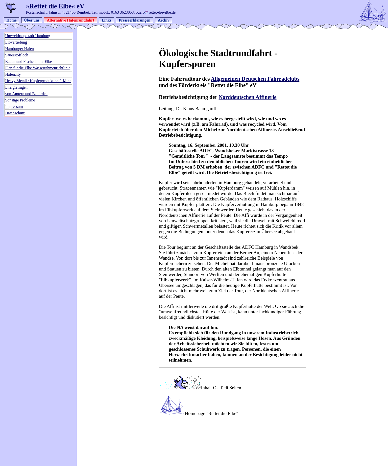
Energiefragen (16, 87)
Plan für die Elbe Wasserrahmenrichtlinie (37, 68)
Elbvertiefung (16, 42)
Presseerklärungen (134, 20)
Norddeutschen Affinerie (248, 97)
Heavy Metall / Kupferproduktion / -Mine (38, 81)
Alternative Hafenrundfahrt (70, 20)
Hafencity (13, 74)
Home (11, 20)
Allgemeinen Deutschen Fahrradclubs (255, 79)
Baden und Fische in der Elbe (28, 61)
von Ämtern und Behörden (26, 94)
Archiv (164, 20)
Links (106, 20)
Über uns (31, 20)
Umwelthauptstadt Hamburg (27, 36)
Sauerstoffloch (16, 55)
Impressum (14, 106)
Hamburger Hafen (19, 49)
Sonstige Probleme (20, 100)
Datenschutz (15, 113)
